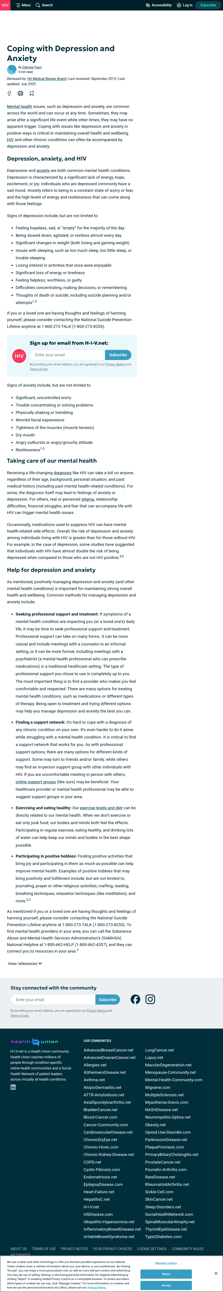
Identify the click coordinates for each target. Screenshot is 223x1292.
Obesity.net (155, 1124)
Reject (166, 1274)
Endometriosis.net (100, 1177)
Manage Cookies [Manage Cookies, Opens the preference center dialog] (166, 1263)
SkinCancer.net (159, 1199)
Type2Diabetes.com (163, 1236)
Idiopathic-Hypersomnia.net (109, 1221)
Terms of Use (39, 369)
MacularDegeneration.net (168, 1064)
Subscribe (208, 5)
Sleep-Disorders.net (163, 1206)
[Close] (216, 1273)
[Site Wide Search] (44, 5)
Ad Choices (20, 1255)
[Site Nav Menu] (23, 5)
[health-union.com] (34, 1041)
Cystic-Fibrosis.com (102, 1169)
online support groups (36, 781)
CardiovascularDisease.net (108, 1132)
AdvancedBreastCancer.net (108, 1050)
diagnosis (63, 472)
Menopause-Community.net (170, 1072)
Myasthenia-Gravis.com (166, 1102)
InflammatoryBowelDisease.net (112, 1229)
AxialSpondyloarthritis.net (107, 1102)
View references (25, 963)
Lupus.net (154, 1057)
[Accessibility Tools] (158, 5)
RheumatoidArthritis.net (167, 1184)
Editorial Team (32, 67)
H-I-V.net (91, 1206)
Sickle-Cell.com (159, 1191)
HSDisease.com (98, 1214)
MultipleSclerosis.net (164, 1094)
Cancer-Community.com (106, 1124)
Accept (166, 1285)
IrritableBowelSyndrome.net (109, 1236)
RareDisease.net (160, 1177)
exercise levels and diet (101, 807)
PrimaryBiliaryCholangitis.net (171, 1154)
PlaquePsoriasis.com (164, 1147)
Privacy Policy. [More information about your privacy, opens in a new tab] (97, 1287)
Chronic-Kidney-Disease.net (109, 1154)
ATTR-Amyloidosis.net (104, 1094)
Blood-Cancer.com (100, 1117)
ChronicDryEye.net (100, 1139)
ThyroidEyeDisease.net (166, 1229)
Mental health (19, 106)
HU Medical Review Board (46, 79)
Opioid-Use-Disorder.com (168, 1132)
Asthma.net (94, 1079)
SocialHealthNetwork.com (169, 1214)
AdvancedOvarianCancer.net (109, 1057)
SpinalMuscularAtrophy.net (170, 1221)
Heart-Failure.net (99, 1191)
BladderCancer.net (100, 1109)
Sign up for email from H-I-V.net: (69, 343)
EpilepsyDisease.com (103, 1184)
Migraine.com (158, 1087)
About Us (18, 1249)
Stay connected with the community (53, 988)
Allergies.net (95, 1064)
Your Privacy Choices (112, 1249)
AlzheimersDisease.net (105, 1072)
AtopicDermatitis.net (103, 1087)
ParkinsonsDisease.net (166, 1139)
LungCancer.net (159, 1050)
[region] (111, 1274)
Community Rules (188, 1249)
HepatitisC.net (97, 1199)
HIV (10, 139)
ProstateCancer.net (163, 1162)
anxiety (43, 170)
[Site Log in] (184, 5)
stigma (87, 499)
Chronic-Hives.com (101, 1147)
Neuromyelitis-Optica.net (168, 1117)
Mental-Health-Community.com (174, 1079)
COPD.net (92, 1162)
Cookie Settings (152, 1249)
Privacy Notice (115, 364)
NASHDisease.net (161, 1109)
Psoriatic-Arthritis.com (166, 1169)
